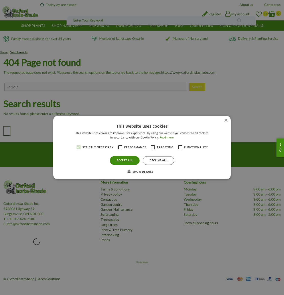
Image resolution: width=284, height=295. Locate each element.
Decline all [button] (158, 160)
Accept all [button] (124, 160)
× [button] (225, 120)
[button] (142, 171)
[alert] (142, 147)
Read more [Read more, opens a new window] (167, 137)
